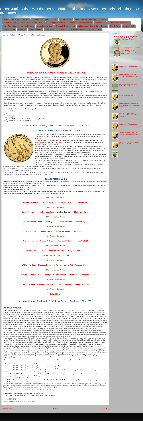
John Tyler (50, 222)
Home (6, 19)
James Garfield (82, 241)
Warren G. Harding (28, 275)
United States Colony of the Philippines (92, 26)
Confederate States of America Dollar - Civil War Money (23, 23)
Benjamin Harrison (76, 251)
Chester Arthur (32, 251)
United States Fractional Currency (44, 19)
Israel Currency (50, 29)
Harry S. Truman (28, 284)
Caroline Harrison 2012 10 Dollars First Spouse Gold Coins (129, 143)
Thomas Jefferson (63, 202)
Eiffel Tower (58, 142)
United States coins (29, 401)
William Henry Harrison (32, 222)
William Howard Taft (64, 265)
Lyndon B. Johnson (81, 284)
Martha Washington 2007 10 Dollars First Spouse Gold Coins (128, 123)
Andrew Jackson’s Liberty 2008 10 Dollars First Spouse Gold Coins (55, 125)
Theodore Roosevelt (46, 265)
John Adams (48, 202)
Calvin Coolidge (44, 275)
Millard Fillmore (29, 231)
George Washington (31, 202)
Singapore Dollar (35, 29)
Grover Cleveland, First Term (53, 251)
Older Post (103, 408)
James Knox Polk (64, 222)
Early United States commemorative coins (18, 26)
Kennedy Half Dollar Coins (65, 26)
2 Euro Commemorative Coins (123, 49)
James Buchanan (63, 231)
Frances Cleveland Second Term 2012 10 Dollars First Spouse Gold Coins (129, 105)
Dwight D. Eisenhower (46, 284)
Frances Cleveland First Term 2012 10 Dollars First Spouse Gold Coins (129, 75)
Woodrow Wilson (81, 265)
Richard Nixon (55, 294)
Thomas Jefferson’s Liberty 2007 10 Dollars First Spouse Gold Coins (129, 133)
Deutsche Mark (128, 26)
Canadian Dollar (66, 19)
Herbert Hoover (59, 275)
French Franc (115, 26)
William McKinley (29, 265)
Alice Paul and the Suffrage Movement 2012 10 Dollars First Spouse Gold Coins (128, 115)
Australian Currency (44, 26)
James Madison (81, 202)
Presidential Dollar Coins (16, 401)
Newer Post (8, 408)
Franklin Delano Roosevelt (78, 275)
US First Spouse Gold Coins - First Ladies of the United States (69, 23)
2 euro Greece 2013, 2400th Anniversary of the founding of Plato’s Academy (129, 52)
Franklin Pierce (46, 231)
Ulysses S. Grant (46, 241)
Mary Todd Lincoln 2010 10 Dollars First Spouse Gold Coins (129, 94)
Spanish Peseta (9, 29)
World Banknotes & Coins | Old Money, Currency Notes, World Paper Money (125, 37)
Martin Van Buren (81, 212)
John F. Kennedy (64, 284)
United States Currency (20, 19)
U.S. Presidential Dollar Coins (118, 23)
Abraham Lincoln (81, 231)
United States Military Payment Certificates (90, 19)
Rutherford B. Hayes (64, 241)
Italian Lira (22, 29)
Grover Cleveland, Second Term (56, 255)
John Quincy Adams (46, 212)
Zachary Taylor (81, 222)
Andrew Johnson (30, 241)
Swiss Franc (99, 23)
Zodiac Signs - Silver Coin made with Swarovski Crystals (80, 29)
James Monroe (28, 212)
